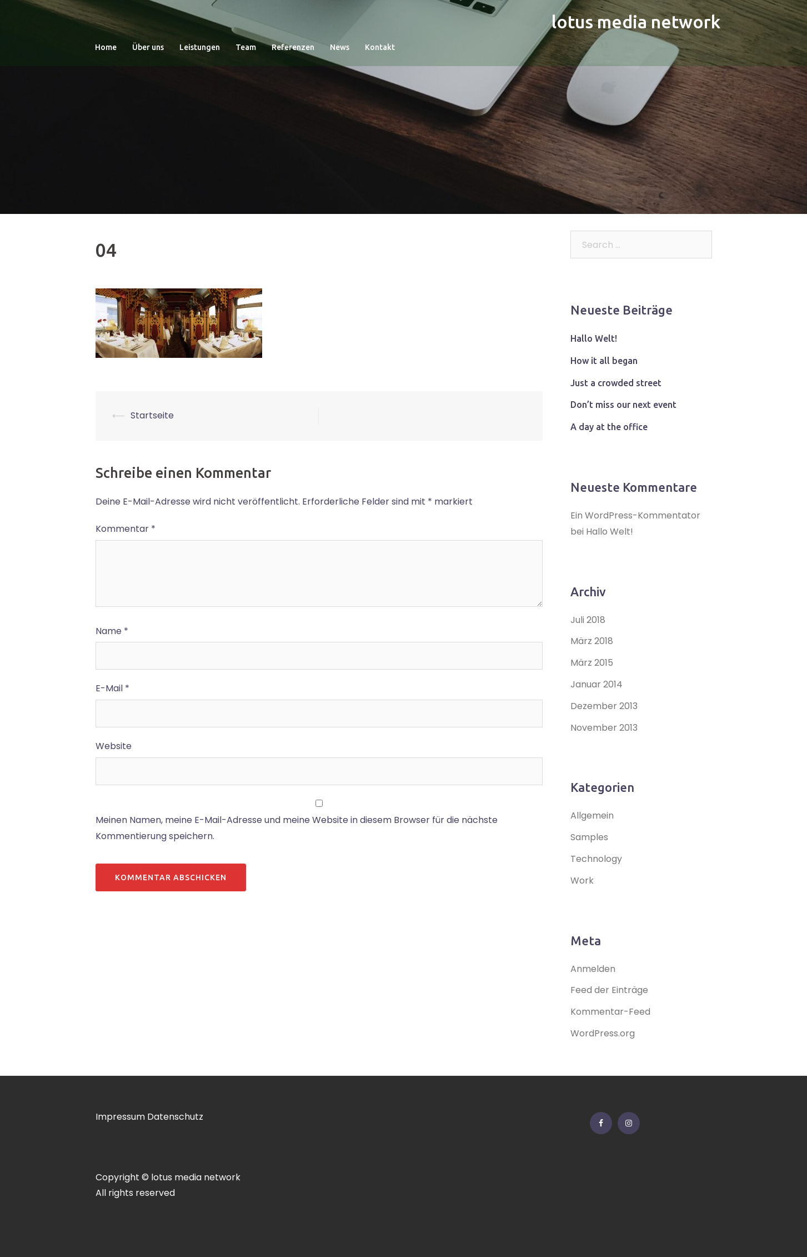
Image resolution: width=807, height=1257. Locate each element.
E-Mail (112, 688)
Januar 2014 (596, 684)
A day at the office (609, 427)
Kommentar (126, 528)
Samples (589, 837)
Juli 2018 (587, 619)
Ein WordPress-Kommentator (635, 515)
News (339, 47)
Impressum (120, 1116)
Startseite (152, 415)
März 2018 (591, 641)
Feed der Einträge (609, 990)
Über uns (148, 47)
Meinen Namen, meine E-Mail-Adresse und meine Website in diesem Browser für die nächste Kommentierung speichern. (297, 828)
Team (245, 47)
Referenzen (293, 47)
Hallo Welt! (593, 338)
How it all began (604, 361)
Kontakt (380, 47)
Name (112, 631)
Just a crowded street (615, 383)
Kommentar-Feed (610, 1011)
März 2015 (591, 662)
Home (106, 47)
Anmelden (592, 968)
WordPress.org (602, 1033)
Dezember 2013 (604, 706)
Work (582, 880)
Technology (596, 858)
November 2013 (604, 727)
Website (114, 746)
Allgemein (592, 815)
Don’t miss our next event (623, 405)
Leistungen (199, 47)
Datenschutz (175, 1116)
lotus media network (636, 22)
